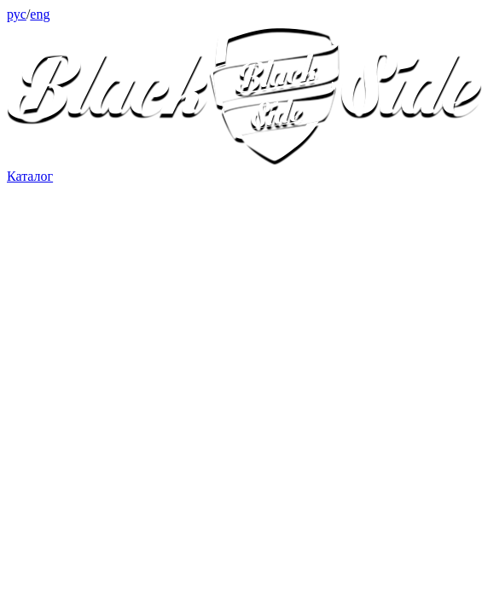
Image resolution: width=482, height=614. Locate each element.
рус (16, 14)
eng (39, 14)
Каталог (30, 176)
